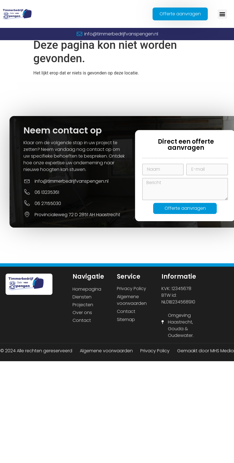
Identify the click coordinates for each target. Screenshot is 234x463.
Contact (82, 324)
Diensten (82, 301)
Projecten (83, 308)
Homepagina (87, 293)
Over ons (82, 316)
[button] (222, 14)
